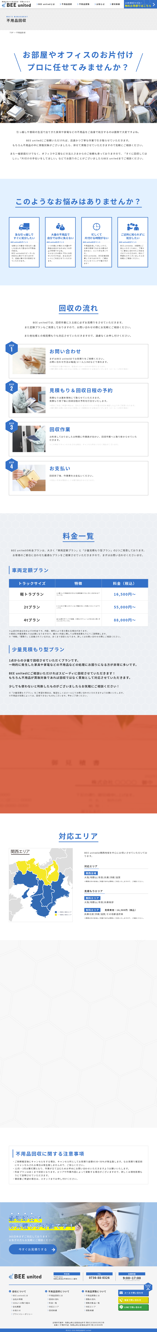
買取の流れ (91, 1299)
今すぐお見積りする (33, 1249)
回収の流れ (54, 1299)
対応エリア (54, 1306)
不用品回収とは (56, 1295)
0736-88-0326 (99, 1277)
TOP (12, 32)
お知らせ (100, 4)
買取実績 (90, 1310)
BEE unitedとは (46, 4)
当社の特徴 (18, 1299)
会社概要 (17, 1306)
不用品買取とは (93, 1295)
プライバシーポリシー (23, 1314)
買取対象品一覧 (93, 1303)
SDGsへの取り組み (21, 1303)
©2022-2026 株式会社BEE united (78, 1330)
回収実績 (53, 1310)
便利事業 (116, 4)
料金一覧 (53, 1303)
